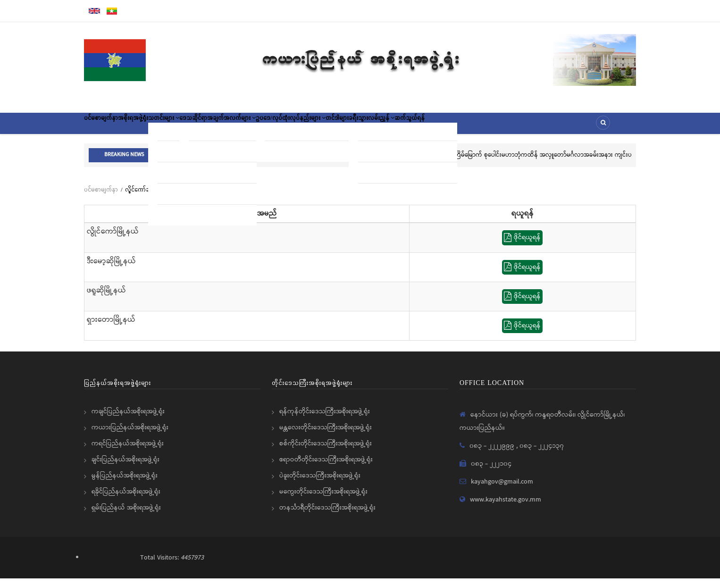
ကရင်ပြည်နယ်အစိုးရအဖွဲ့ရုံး (128, 450)
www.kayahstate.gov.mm (505, 506)
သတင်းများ (196, 126)
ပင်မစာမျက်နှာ (107, 126)
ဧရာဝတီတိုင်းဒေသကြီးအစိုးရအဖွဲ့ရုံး (326, 466)
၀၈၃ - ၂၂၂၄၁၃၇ (541, 452)
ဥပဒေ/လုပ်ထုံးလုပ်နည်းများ (357, 126)
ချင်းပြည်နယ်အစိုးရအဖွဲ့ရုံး (125, 466)
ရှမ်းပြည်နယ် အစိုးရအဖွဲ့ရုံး (126, 514)
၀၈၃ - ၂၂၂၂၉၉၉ (492, 452)
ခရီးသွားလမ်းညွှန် (466, 126)
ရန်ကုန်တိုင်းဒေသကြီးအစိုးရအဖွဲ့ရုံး (324, 418)
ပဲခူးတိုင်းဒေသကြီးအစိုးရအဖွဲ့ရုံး (319, 482)
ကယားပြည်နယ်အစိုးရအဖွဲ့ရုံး (130, 434)
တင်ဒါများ (417, 126)
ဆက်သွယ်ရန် (518, 126)
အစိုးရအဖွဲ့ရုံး (152, 126)
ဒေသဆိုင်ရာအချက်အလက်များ (267, 126)
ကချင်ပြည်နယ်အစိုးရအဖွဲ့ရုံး (128, 418)
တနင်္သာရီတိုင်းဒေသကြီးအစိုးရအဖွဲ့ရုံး (327, 514)
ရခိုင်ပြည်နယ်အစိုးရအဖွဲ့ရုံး (126, 498)
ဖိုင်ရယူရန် (522, 244)
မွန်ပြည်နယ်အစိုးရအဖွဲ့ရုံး (125, 482)
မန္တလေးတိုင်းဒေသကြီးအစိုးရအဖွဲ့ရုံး (325, 434)
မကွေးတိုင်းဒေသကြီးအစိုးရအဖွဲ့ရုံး (323, 498)
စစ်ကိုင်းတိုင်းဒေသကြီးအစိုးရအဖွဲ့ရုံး (325, 450)
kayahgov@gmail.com (502, 488)
